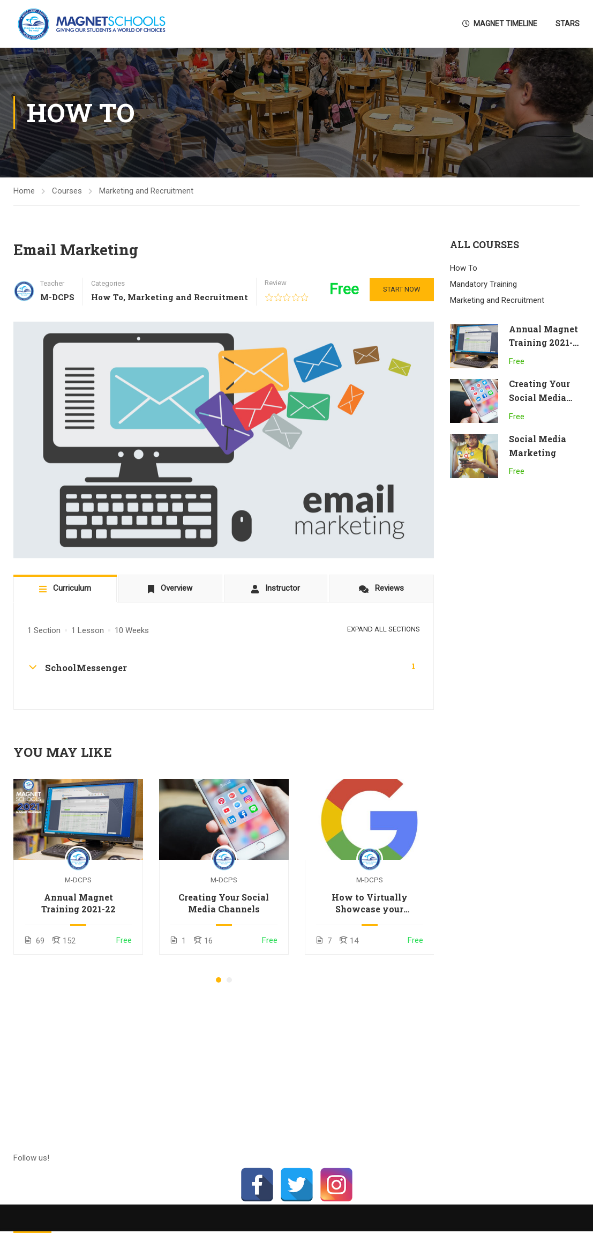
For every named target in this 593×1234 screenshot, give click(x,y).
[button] (218, 980)
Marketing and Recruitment (146, 191)
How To (107, 297)
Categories (108, 283)
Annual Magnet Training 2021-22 (78, 903)
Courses (67, 191)
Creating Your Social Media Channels (223, 903)
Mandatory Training (483, 284)
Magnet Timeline (499, 23)
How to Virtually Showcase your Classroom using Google (369, 903)
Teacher (52, 283)
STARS (568, 23)
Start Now (402, 289)
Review (276, 283)
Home (24, 191)
